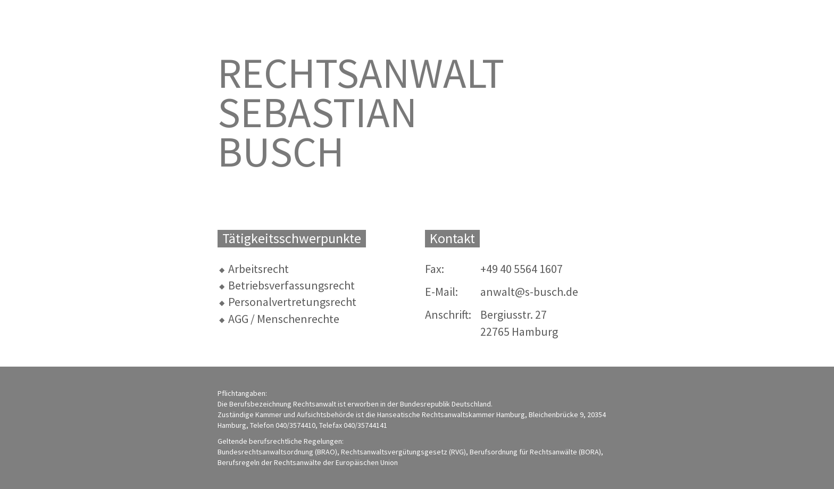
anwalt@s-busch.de (529, 291)
